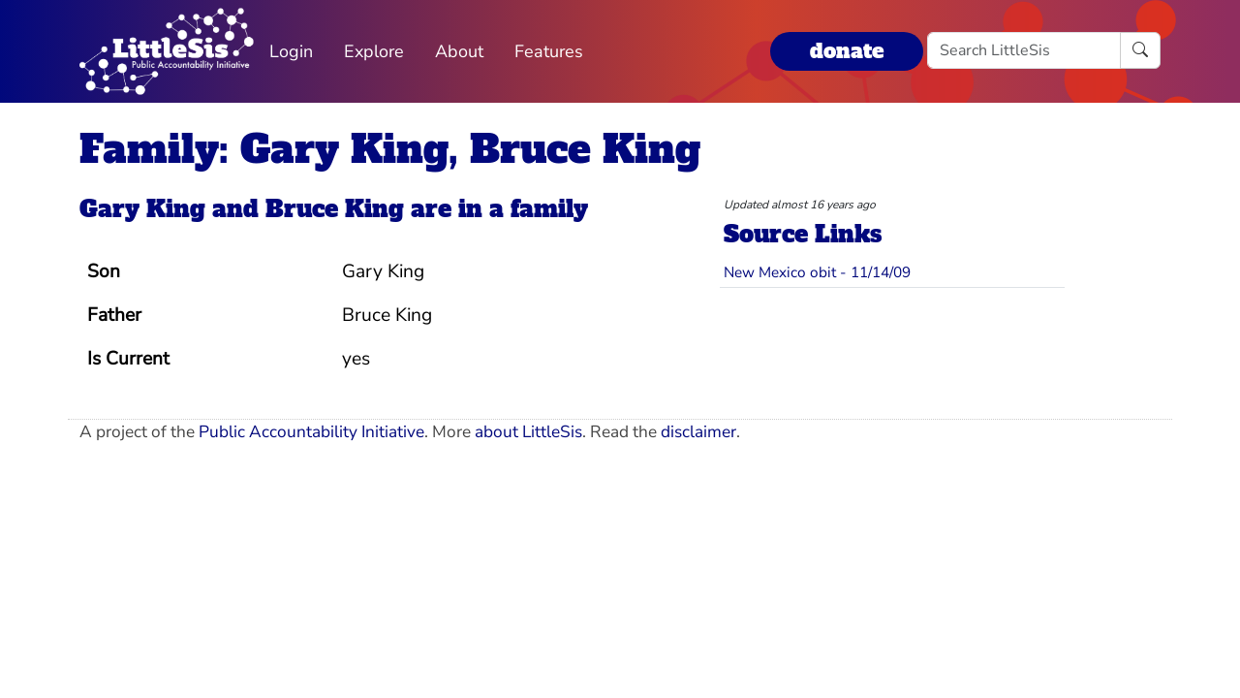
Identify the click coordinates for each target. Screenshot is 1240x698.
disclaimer (698, 432)
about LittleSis (528, 432)
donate (847, 51)
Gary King (142, 209)
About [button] (459, 51)
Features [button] (548, 51)
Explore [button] (374, 51)
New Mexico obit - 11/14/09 (817, 272)
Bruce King (334, 209)
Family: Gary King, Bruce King (389, 149)
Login (291, 51)
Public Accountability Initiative (311, 432)
